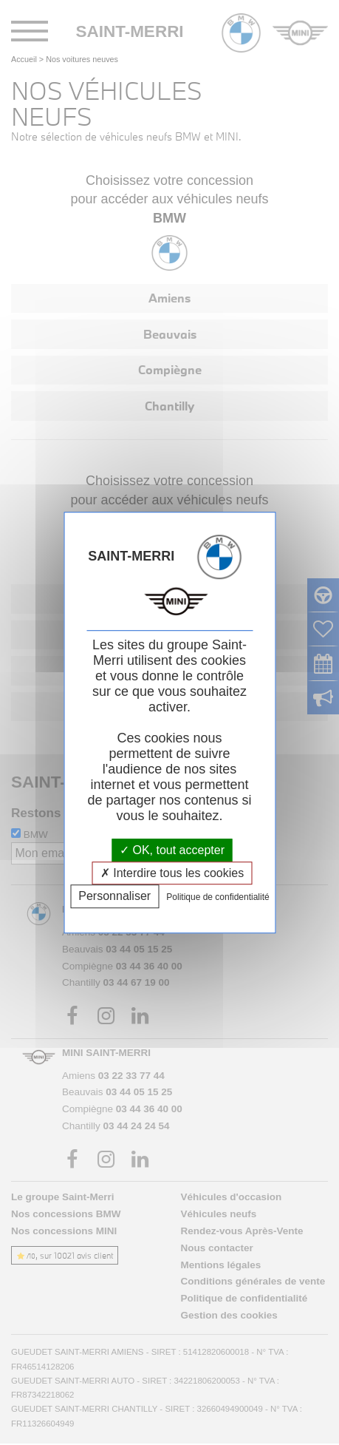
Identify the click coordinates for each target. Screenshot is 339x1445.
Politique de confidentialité (217, 898)
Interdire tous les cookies (172, 873)
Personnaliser (114, 896)
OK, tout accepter (172, 850)
